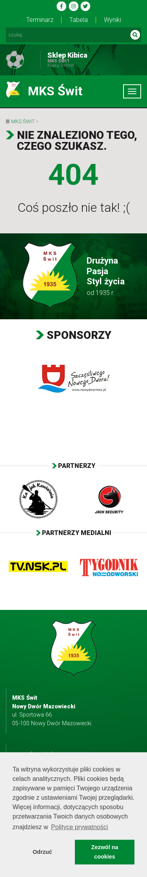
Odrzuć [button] (42, 852)
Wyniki (112, 20)
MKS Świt (22, 121)
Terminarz (39, 20)
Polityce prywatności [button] (79, 827)
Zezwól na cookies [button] (104, 852)
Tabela (78, 20)
